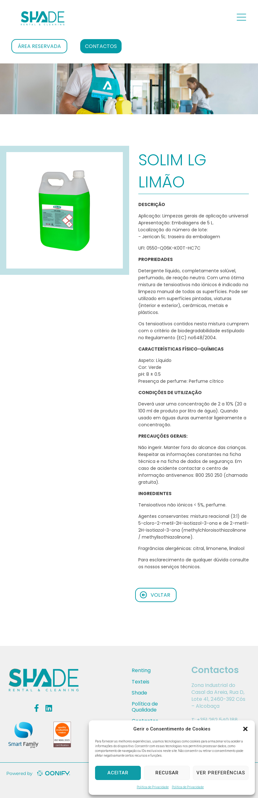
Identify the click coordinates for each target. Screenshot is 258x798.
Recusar (167, 773)
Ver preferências (220, 773)
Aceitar (118, 773)
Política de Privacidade (153, 787)
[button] (245, 729)
